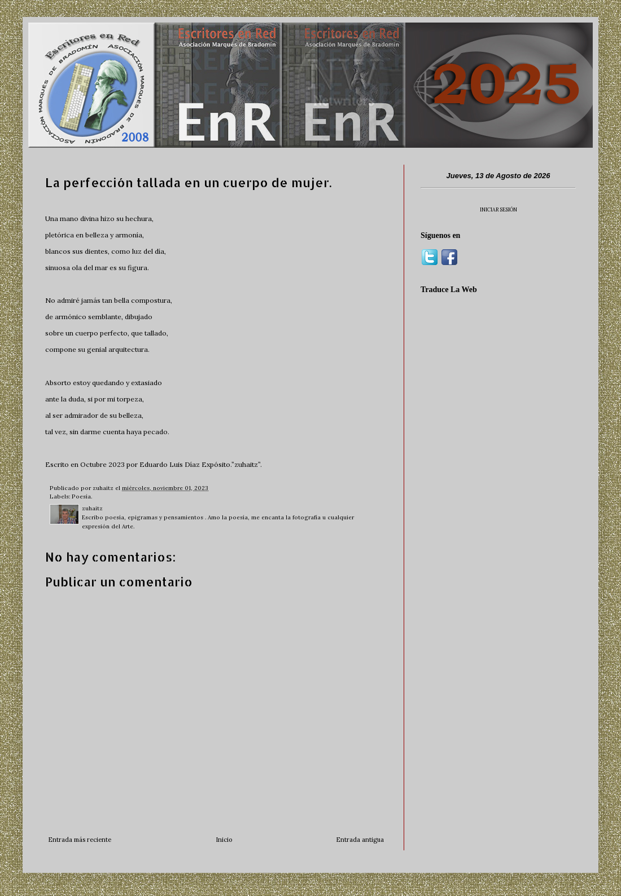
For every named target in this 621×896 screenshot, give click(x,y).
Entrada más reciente (79, 840)
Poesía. (82, 496)
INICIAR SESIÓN (498, 209)
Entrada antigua (360, 840)
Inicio (224, 840)
